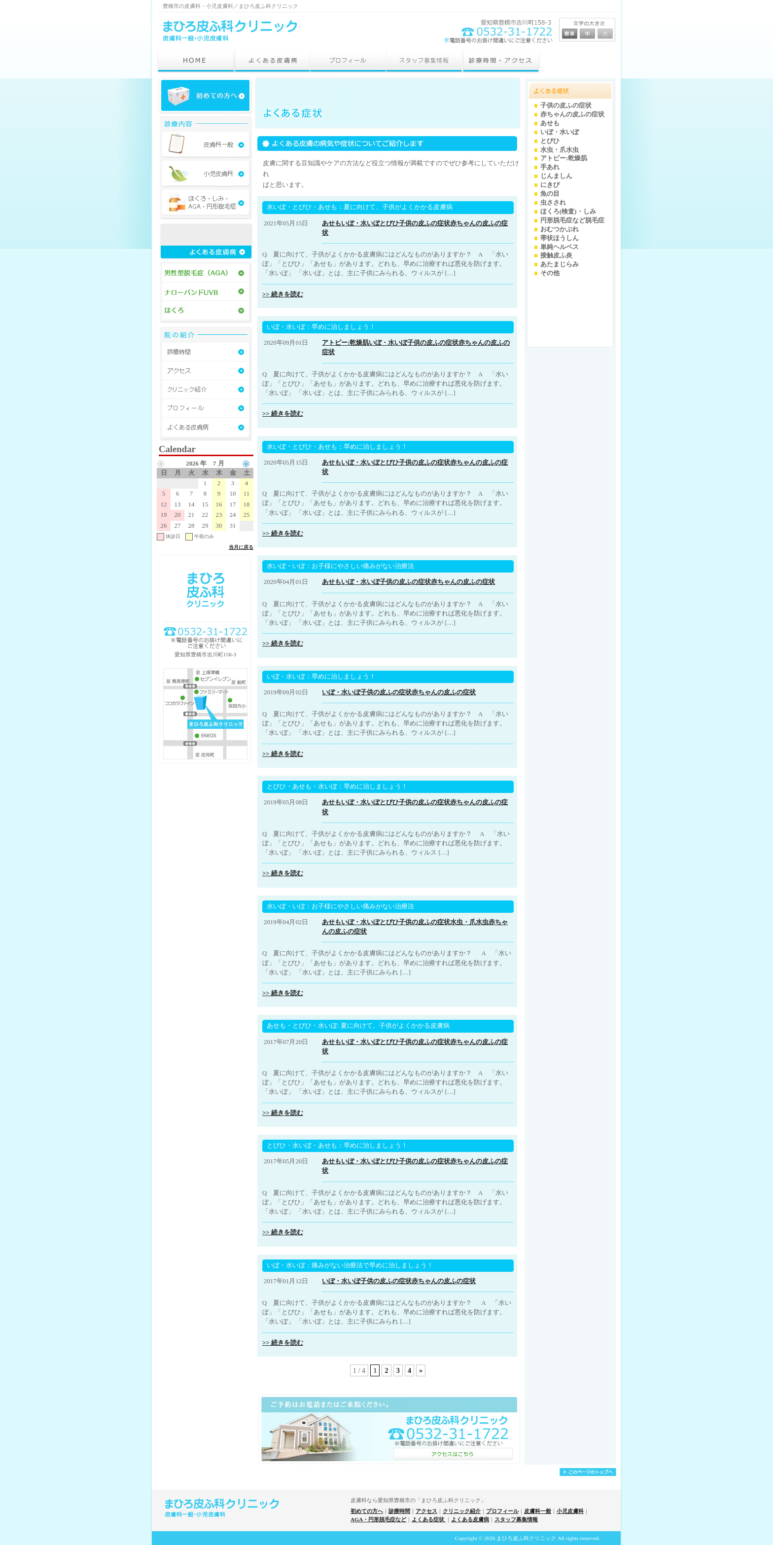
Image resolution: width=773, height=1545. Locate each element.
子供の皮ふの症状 (424, 223)
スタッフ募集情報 (516, 1519)
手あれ (550, 167)
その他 (550, 273)
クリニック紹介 (462, 1511)
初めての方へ (367, 1511)
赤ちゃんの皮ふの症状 (463, 581)
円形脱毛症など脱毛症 (572, 220)
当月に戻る (241, 547)
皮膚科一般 (537, 1511)
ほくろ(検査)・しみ (568, 211)
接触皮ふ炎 (556, 255)
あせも (331, 223)
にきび (550, 184)
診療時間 (399, 1511)
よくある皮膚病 (470, 1519)
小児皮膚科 (570, 1511)
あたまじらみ (559, 264)
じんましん (556, 176)
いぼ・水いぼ (360, 223)
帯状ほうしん (559, 238)
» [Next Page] (420, 1370)
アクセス (426, 1511)
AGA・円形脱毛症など (378, 1519)
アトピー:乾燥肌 (345, 342)
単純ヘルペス (559, 247)
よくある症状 (429, 1519)
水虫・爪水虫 (469, 922)
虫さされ (553, 202)
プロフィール (502, 1511)
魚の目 (550, 193)
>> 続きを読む (282, 294)
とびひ (389, 223)
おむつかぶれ (559, 229)
